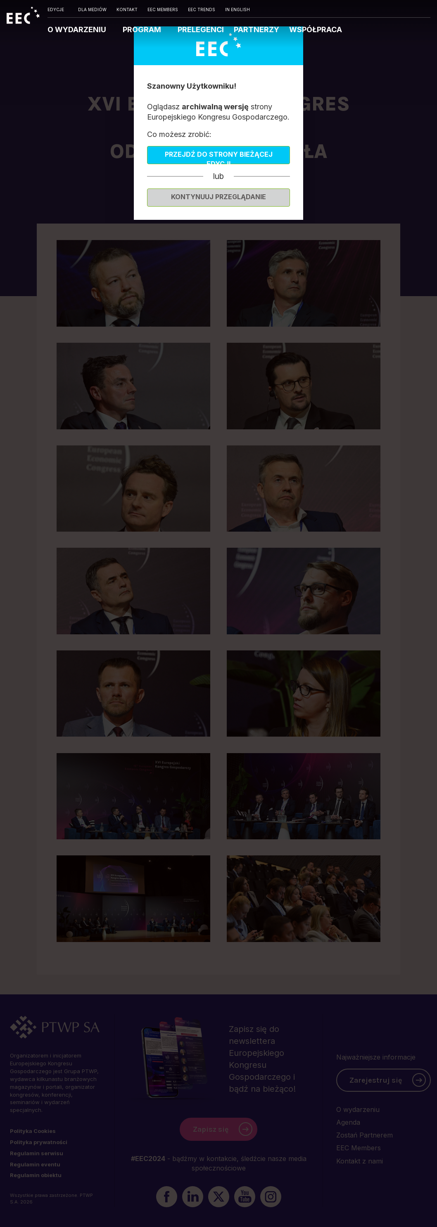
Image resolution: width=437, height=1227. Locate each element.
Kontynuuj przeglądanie (218, 197)
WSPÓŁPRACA (315, 29)
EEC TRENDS (201, 9)
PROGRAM (143, 29)
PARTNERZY (256, 29)
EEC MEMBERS (162, 9)
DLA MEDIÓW (92, 9)
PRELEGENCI (201, 29)
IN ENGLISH (237, 9)
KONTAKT (127, 9)
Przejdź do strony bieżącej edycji (219, 157)
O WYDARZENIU (78, 29)
